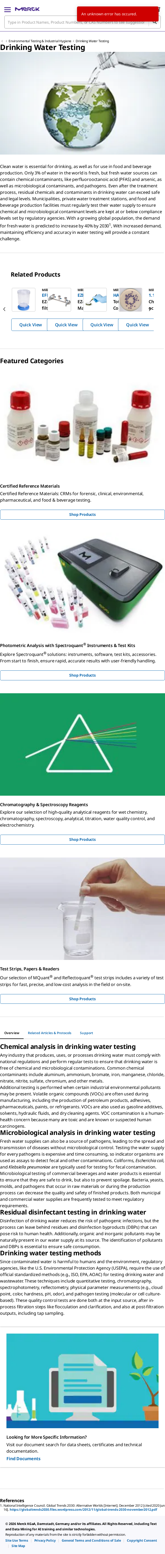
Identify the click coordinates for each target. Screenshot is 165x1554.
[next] (150, 309)
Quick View (30, 325)
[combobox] (82, 22)
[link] (16, 1540)
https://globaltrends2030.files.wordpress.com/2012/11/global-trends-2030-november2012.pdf (83, 1509)
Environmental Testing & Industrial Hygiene (40, 41)
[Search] (154, 22)
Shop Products (82, 514)
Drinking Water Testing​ (92, 41)
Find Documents (23, 1459)
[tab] (12, 1033)
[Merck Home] (27, 9)
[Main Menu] (7, 9)
